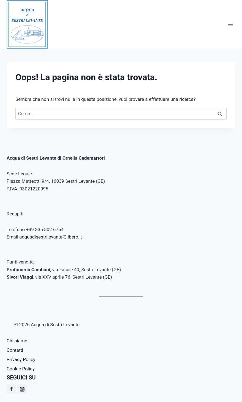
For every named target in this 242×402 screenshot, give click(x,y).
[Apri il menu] (230, 24)
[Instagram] (22, 389)
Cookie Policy (21, 368)
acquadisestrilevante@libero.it (50, 237)
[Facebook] (11, 389)
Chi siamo (17, 340)
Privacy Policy (21, 359)
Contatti (15, 350)
